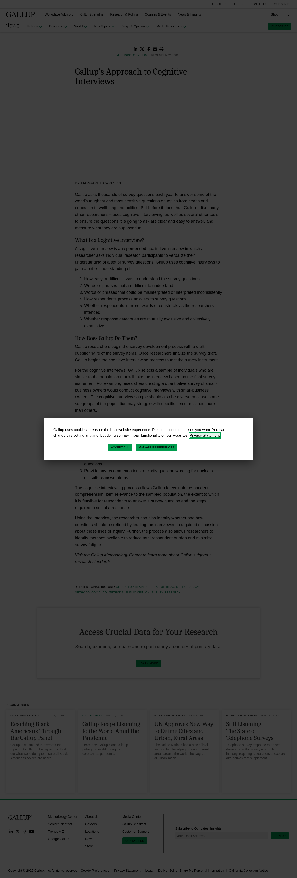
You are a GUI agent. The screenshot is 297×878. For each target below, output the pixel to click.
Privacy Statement (205, 435)
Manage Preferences (156, 447)
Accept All (120, 447)
